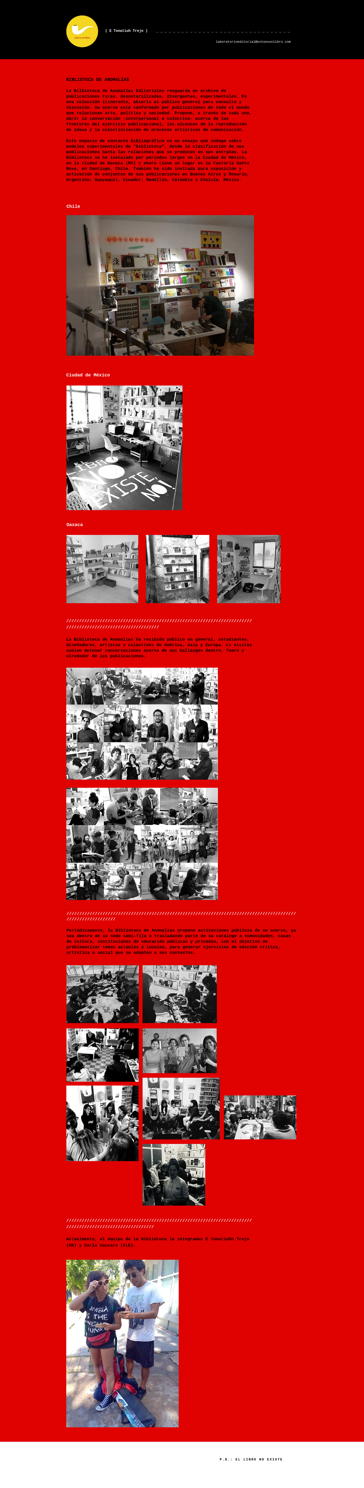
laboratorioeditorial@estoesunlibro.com (253, 42)
